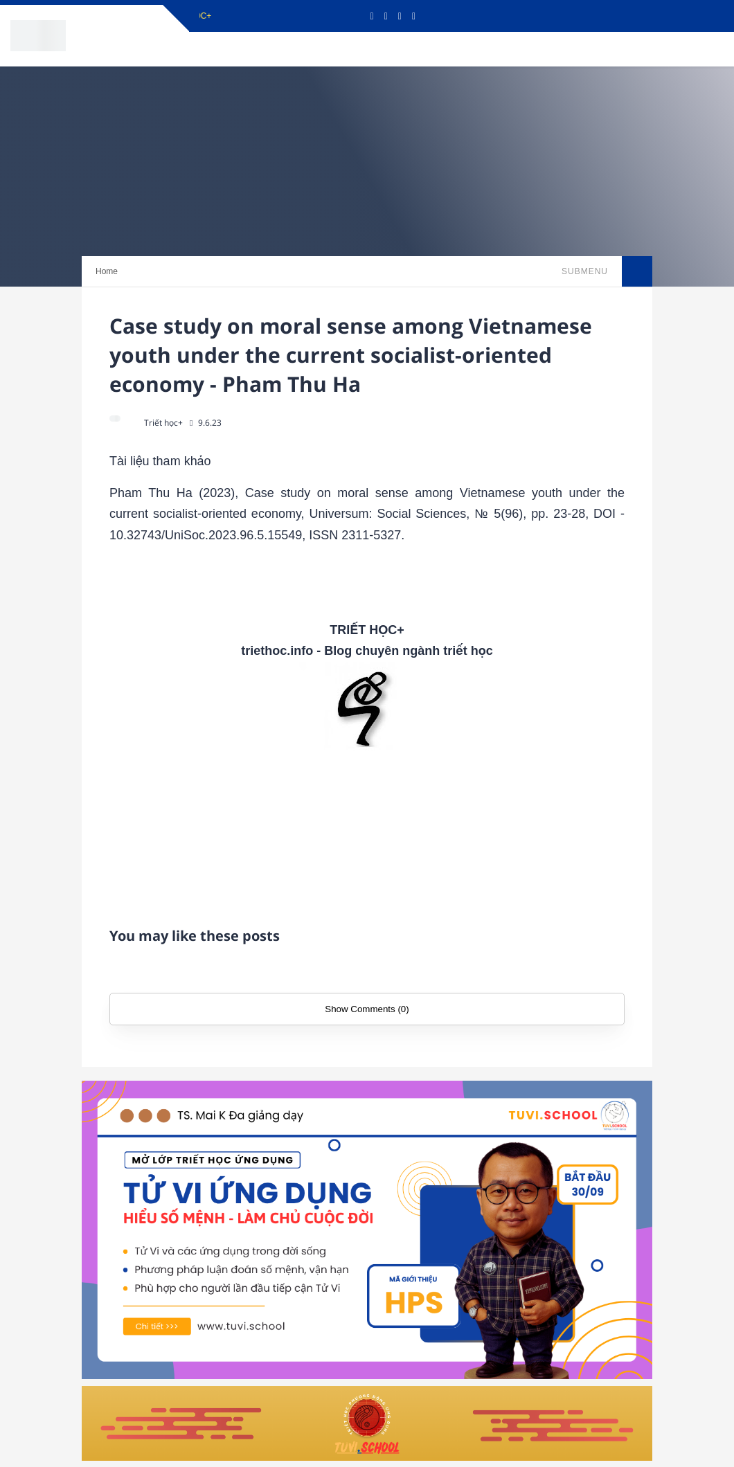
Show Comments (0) (367, 1009)
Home (107, 271)
